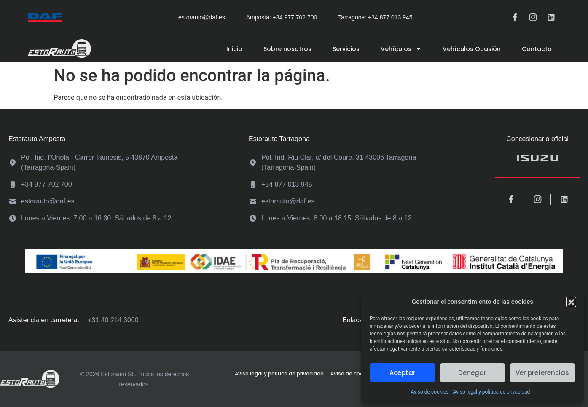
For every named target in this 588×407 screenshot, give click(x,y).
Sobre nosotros (287, 49)
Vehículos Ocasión (472, 49)
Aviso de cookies (430, 392)
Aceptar (402, 372)
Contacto (537, 49)
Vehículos (401, 49)
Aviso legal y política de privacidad (491, 392)
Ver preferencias (542, 372)
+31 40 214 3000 (113, 320)
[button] (571, 301)
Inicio (234, 49)
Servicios (346, 49)
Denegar (472, 372)
